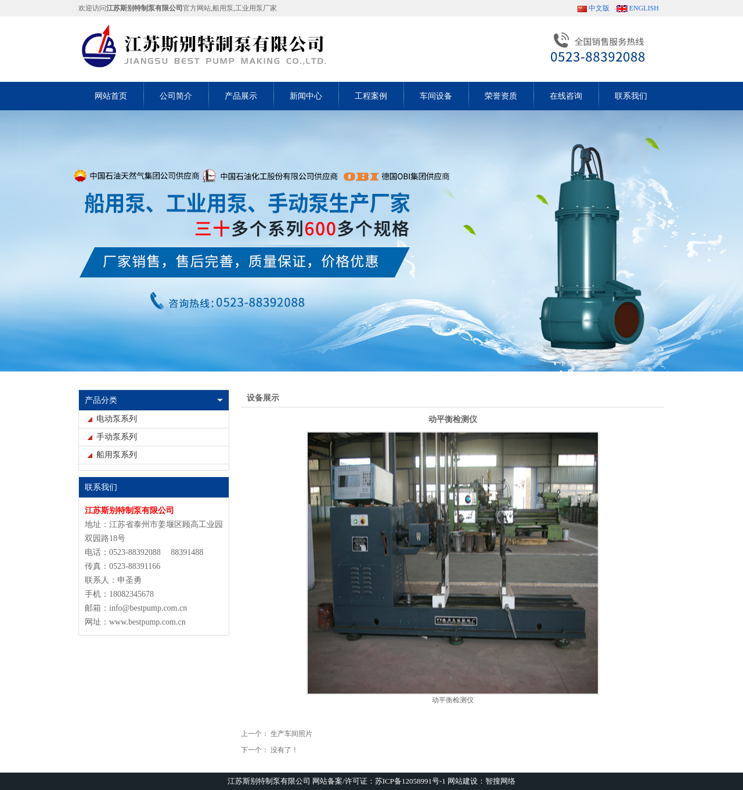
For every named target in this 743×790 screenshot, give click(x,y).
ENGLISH (644, 8)
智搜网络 (500, 781)
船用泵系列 (116, 454)
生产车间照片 (291, 734)
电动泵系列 (116, 418)
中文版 (599, 8)
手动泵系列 (116, 436)
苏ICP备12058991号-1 (410, 781)
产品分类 (101, 400)
